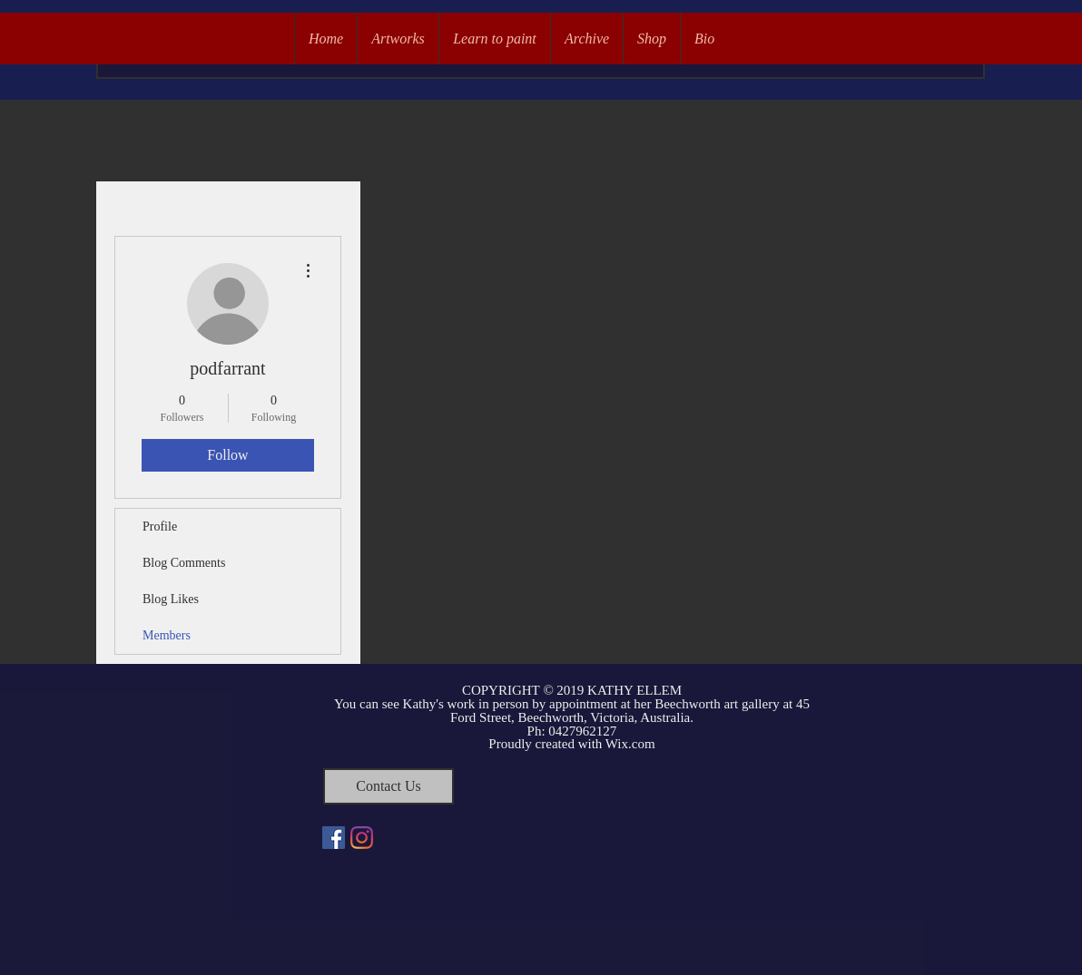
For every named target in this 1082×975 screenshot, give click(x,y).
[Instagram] (361, 837)
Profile (160, 526)
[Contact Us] (388, 786)
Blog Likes (171, 599)
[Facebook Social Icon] (333, 837)
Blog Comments (184, 563)
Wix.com (630, 743)
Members (167, 635)
